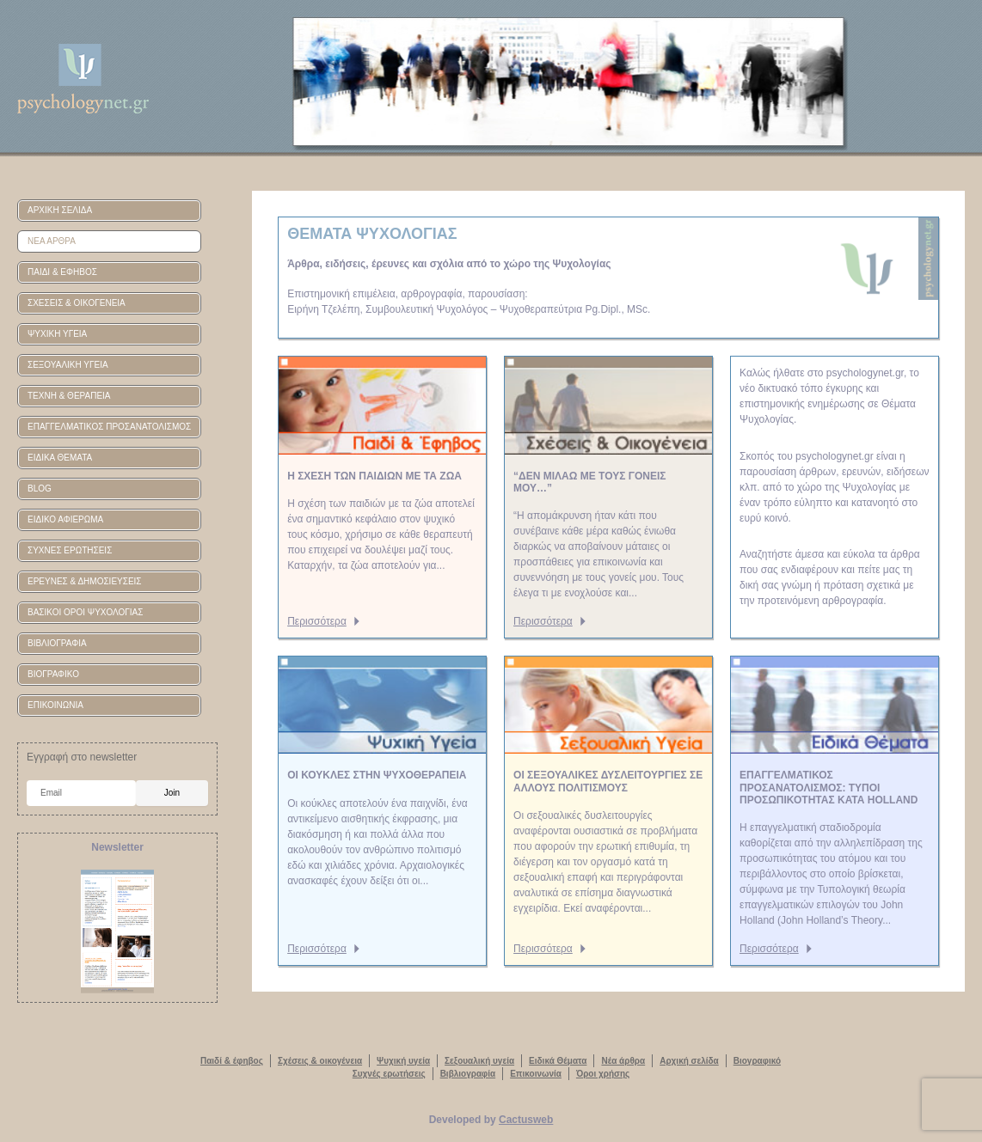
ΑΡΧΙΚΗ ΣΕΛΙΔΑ (60, 210)
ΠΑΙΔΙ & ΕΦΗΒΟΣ (62, 272)
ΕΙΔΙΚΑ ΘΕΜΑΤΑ (60, 457)
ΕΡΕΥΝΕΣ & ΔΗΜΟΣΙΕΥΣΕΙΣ (85, 581)
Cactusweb (526, 1120)
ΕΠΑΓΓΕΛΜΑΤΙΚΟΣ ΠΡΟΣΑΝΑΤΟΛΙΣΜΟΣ (109, 426)
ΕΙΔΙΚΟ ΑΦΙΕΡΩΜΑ (65, 519)
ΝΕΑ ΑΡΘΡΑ (52, 241)
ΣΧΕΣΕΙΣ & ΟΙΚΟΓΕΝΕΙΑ (77, 303)
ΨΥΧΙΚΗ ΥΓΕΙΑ (57, 334)
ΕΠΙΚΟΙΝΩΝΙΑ (55, 705)
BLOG (40, 488)
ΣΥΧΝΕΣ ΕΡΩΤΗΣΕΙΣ (70, 550)
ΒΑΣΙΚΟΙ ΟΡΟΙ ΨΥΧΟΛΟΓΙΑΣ (85, 612)
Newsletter (117, 847)
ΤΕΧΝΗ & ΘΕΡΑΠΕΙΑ (69, 395)
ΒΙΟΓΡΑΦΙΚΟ (53, 674)
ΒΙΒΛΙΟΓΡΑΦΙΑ (57, 643)
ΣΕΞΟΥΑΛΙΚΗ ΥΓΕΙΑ (68, 364)
